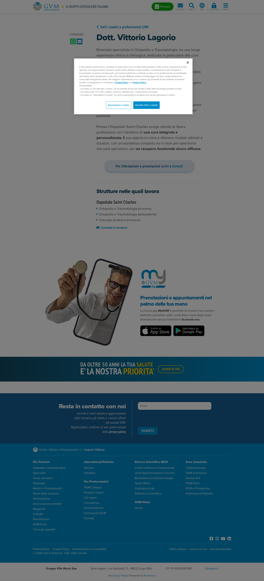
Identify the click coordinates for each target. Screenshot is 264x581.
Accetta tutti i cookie (146, 105)
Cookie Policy (121, 82)
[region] (133, 86)
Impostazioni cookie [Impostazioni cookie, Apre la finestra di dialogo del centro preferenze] (118, 105)
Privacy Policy (139, 82)
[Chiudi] (188, 62)
